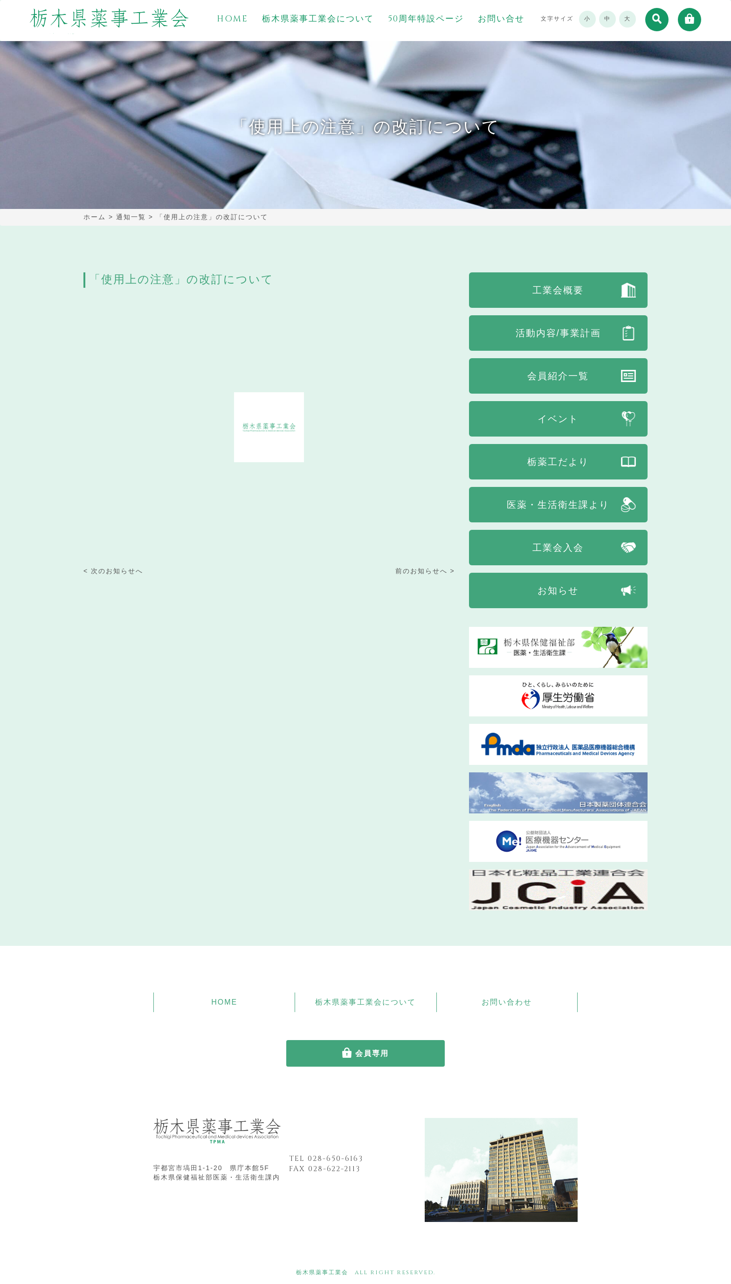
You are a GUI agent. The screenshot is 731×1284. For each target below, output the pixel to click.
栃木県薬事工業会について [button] (318, 19)
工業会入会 (558, 547)
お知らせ (558, 590)
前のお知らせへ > (425, 571)
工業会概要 (558, 290)
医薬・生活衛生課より (558, 505)
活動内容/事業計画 (558, 333)
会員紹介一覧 (558, 376)
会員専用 (372, 1053)
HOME (232, 19)
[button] (657, 19)
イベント (558, 419)
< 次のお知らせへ (113, 571)
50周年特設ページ (426, 19)
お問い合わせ (507, 1002)
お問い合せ (501, 19)
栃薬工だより (558, 462)
